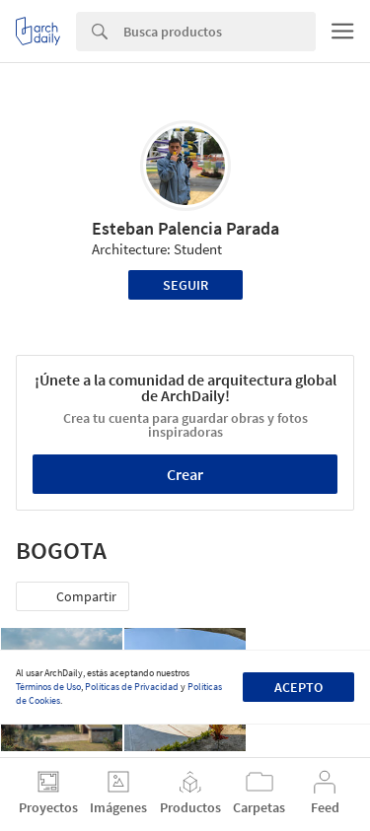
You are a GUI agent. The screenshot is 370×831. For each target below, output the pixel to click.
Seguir (185, 285)
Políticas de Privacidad (132, 686)
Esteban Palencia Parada (185, 228)
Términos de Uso (48, 686)
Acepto (298, 687)
